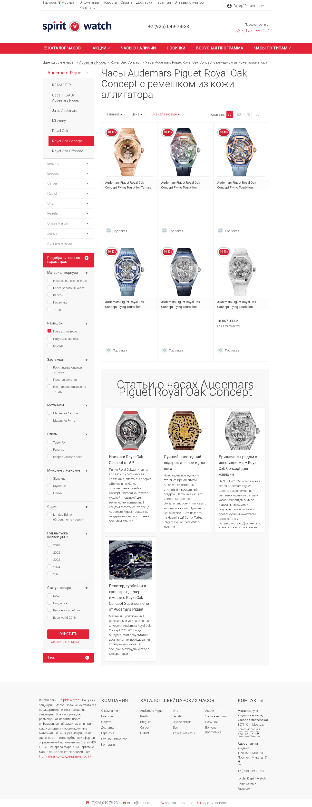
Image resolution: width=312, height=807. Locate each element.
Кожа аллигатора (62, 331)
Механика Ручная (62, 420)
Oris (175, 710)
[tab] (68, 658)
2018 (53, 545)
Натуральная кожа (63, 338)
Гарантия (163, 2)
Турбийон (56, 442)
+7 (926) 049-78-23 (168, 26)
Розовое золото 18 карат (67, 280)
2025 (53, 573)
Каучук (55, 345)
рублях (240, 30)
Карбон (55, 295)
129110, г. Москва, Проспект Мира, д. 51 (253, 757)
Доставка (144, 2)
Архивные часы (184, 733)
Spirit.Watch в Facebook (247, 786)
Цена (135, 114)
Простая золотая (62, 379)
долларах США (258, 30)
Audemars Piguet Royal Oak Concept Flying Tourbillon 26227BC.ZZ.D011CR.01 (236, 306)
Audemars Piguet (151, 710)
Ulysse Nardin (182, 722)
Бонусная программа (219, 48)
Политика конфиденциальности (65, 756)
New (53, 595)
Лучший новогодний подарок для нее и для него (184, 463)
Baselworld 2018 (61, 617)
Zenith (177, 727)
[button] (87, 73)
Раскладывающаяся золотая (64, 369)
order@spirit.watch (252, 778)
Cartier (144, 727)
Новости (110, 2)
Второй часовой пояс (64, 456)
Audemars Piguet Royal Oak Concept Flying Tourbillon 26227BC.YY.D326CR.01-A (180, 187)
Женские (56, 478)
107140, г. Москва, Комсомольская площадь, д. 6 (251, 729)
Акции (101, 48)
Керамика (57, 302)
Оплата (127, 2)
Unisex (54, 493)
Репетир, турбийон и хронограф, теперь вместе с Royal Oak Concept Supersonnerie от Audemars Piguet (129, 598)
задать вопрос (213, 803)
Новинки (176, 48)
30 (230, 115)
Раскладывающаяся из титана (66, 388)
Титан (54, 309)
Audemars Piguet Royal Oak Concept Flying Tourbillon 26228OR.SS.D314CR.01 (236, 187)
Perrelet (177, 716)
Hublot (144, 733)
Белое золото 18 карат (66, 287)
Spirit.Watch (70, 700)
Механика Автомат (63, 413)
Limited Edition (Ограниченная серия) (65, 516)
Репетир (56, 449)
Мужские (56, 485)
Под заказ (57, 603)
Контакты (87, 8)
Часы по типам (272, 48)
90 (257, 115)
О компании (89, 2)
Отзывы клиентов (189, 2)
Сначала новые (164, 114)
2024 (53, 566)
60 (239, 115)
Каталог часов (62, 48)
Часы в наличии (138, 48)
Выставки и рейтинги (65, 610)
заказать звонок (178, 803)
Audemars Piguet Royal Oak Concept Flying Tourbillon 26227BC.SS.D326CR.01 (180, 306)
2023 (53, 559)
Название (111, 114)
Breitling (145, 716)
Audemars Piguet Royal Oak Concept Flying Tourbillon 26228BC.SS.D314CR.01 (124, 306)
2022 (53, 552)
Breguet (145, 722)
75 (248, 115)
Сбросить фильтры (65, 642)
